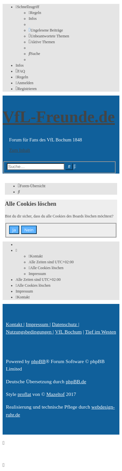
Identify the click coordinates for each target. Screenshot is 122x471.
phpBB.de (76, 381)
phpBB (38, 361)
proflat (24, 394)
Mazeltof (55, 394)
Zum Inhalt (19, 150)
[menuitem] (35, 12)
